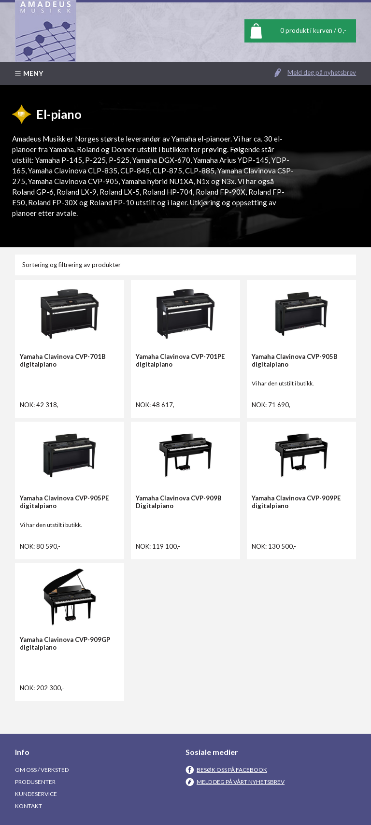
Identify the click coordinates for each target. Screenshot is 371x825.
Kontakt (28, 806)
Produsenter (35, 781)
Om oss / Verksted (42, 769)
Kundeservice (36, 793)
